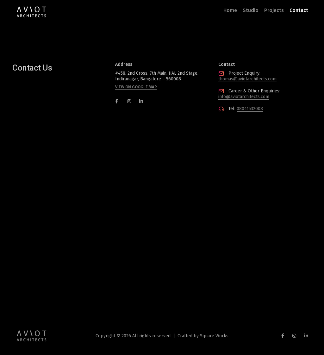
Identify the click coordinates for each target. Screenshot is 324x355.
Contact (299, 10)
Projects (274, 10)
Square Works (214, 336)
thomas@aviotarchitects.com (247, 79)
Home (230, 10)
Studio (251, 10)
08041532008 (250, 108)
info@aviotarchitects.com (243, 96)
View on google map (136, 86)
